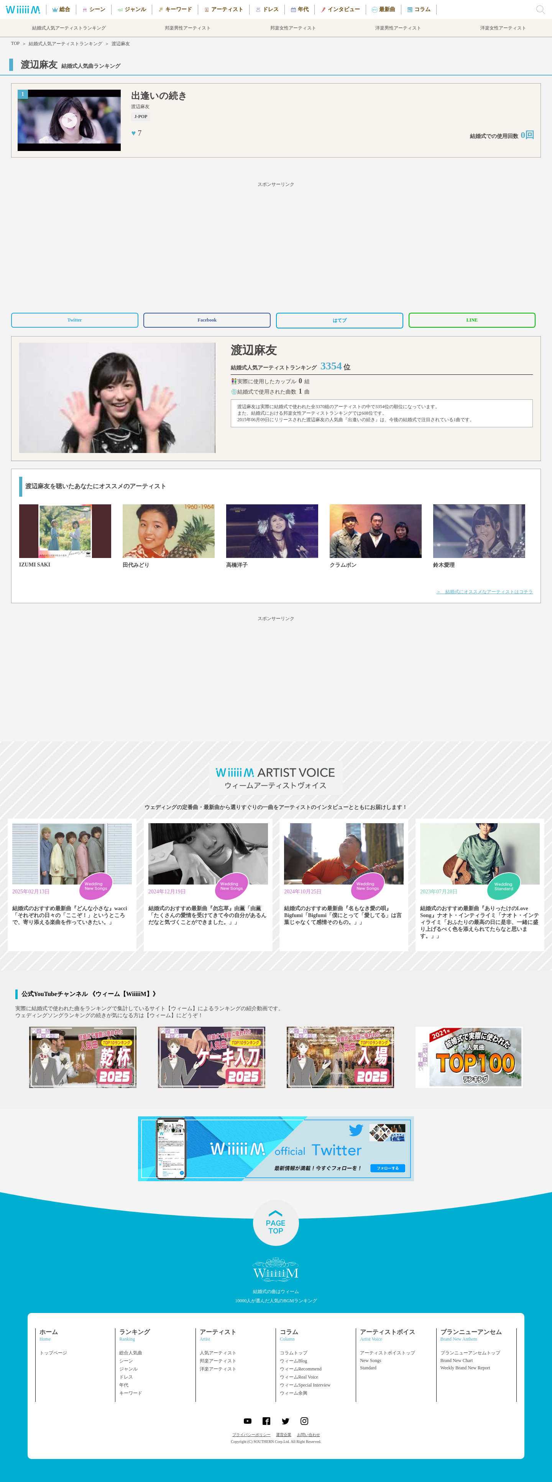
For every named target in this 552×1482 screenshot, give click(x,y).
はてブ (340, 320)
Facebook (207, 320)
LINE (472, 320)
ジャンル (128, 1369)
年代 (123, 1385)
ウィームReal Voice (299, 1377)
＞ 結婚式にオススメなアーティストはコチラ (484, 591)
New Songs (370, 1360)
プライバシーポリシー (251, 1435)
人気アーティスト (218, 1353)
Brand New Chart (456, 1360)
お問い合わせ (308, 1435)
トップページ (53, 1353)
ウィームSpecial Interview (305, 1385)
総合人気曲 (130, 1353)
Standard (368, 1367)
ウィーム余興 (293, 1393)
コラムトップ (293, 1353)
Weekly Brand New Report (465, 1367)
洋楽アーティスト (218, 1369)
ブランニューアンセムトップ (470, 1353)
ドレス (126, 1377)
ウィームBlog (293, 1361)
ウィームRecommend (301, 1369)
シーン (126, 1361)
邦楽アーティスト (218, 1361)
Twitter (74, 320)
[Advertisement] (276, 246)
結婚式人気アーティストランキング (65, 43)
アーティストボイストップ (387, 1353)
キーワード (130, 1393)
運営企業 (283, 1435)
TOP (15, 43)
